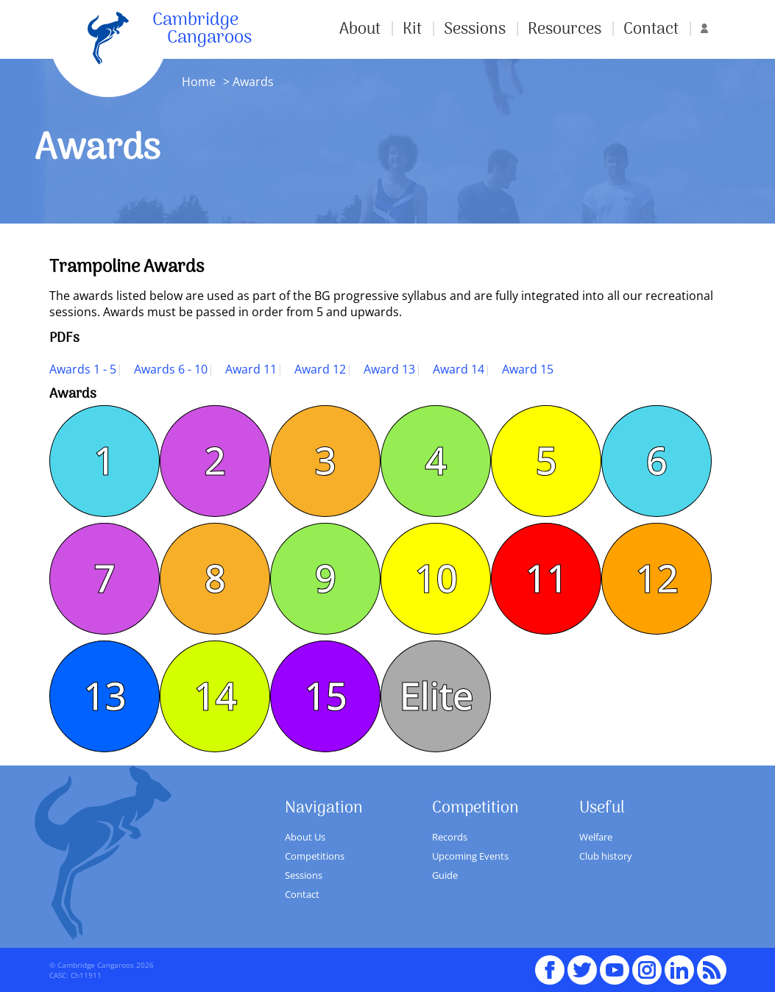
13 (104, 696)
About (360, 29)
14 (215, 696)
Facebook (550, 963)
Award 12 (320, 369)
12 (656, 579)
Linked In (679, 970)
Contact (651, 29)
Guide (445, 875)
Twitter (582, 963)
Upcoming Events (470, 856)
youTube (614, 963)
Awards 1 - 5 (82, 369)
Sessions (475, 29)
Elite (436, 696)
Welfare (595, 836)
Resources (564, 29)
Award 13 (389, 369)
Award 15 (527, 369)
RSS (711, 963)
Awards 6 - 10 (171, 369)
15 (325, 696)
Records (449, 836)
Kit (412, 29)
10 (435, 579)
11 (546, 579)
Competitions (314, 856)
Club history (605, 856)
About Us (305, 836)
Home (199, 82)
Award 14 (458, 369)
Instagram (647, 963)
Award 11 (251, 369)
